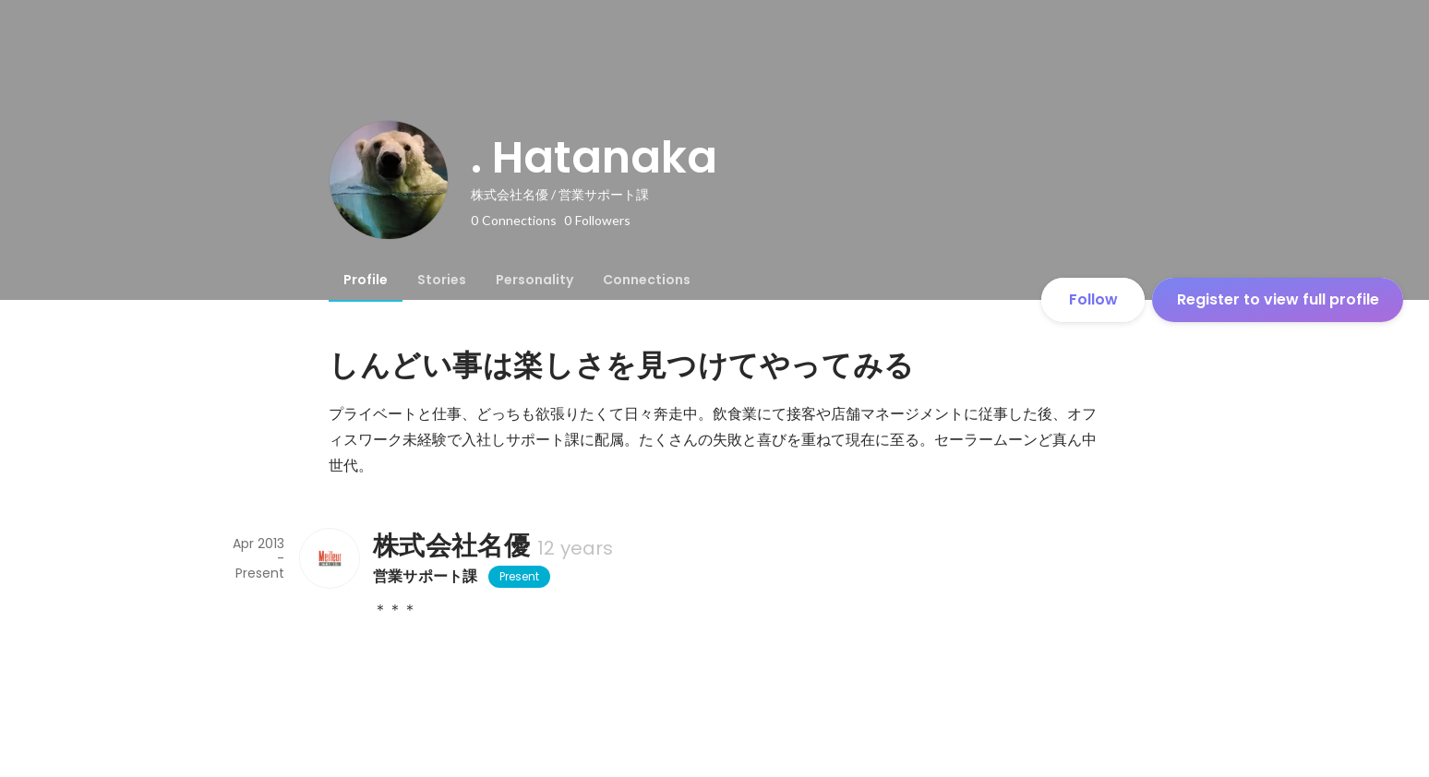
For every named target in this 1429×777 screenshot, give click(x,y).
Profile (365, 279)
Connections (646, 279)
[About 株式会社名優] (328, 558)
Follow (1093, 299)
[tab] (365, 279)
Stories (441, 279)
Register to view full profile (1278, 299)
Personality (534, 279)
